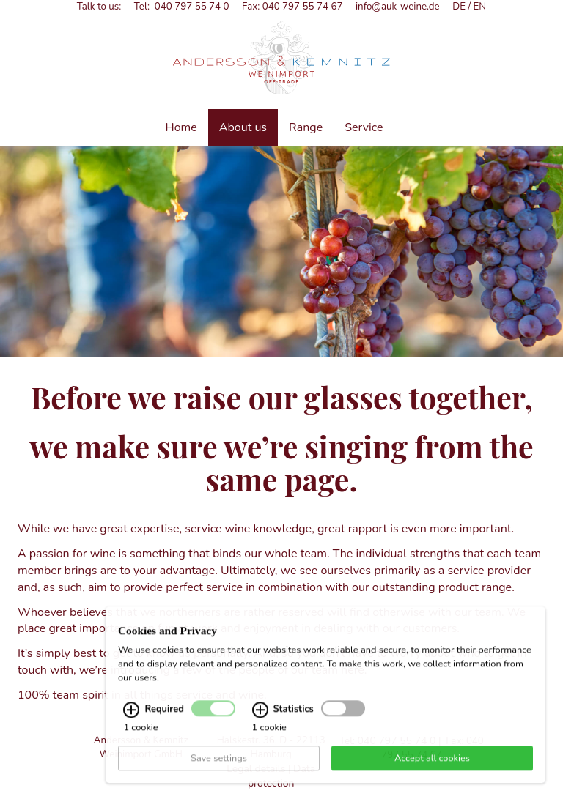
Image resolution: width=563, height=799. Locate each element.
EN (480, 6)
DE (459, 6)
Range (306, 127)
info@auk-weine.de (398, 6)
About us (243, 127)
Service (364, 127)
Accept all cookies (432, 776)
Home (181, 127)
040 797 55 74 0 (192, 6)
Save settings (219, 776)
